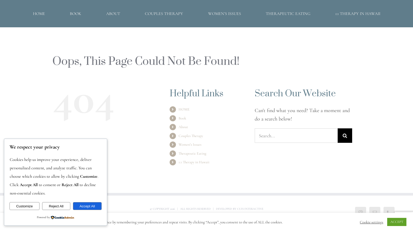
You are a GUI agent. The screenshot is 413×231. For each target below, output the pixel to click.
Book (182, 118)
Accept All (87, 206)
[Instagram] (360, 212)
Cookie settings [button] (371, 222)
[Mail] (374, 212)
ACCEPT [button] (396, 222)
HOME (184, 109)
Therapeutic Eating (192, 153)
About (183, 127)
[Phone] (389, 212)
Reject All (56, 206)
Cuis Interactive (250, 209)
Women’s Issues (190, 144)
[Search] (345, 135)
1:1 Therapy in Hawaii (194, 162)
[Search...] (296, 135)
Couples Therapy (191, 136)
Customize (24, 206)
